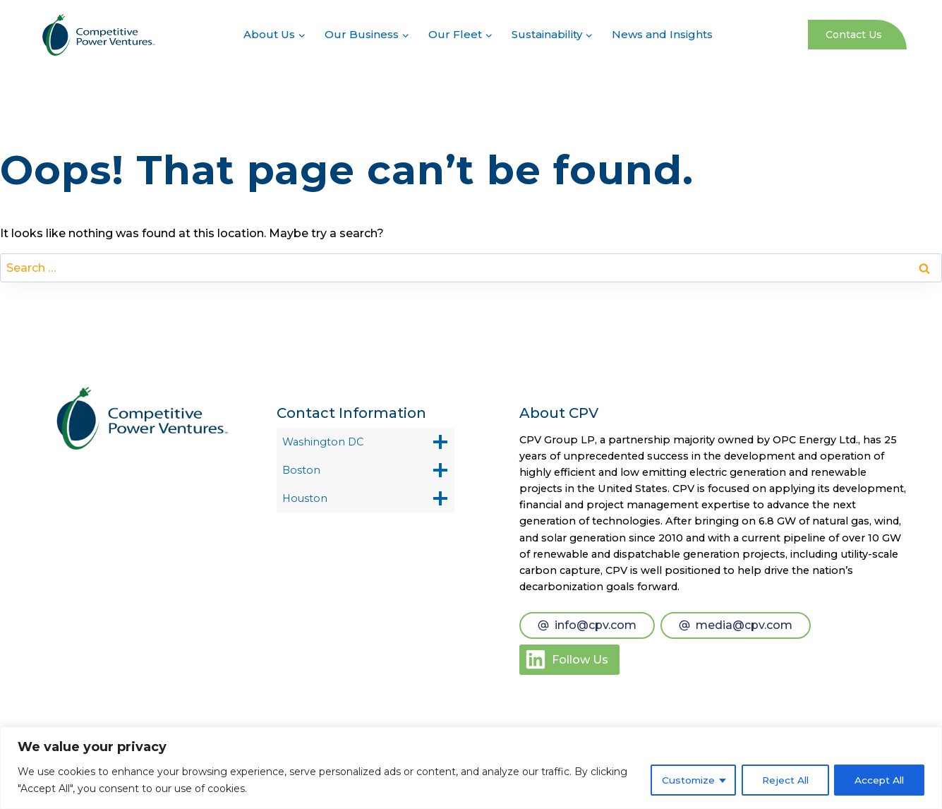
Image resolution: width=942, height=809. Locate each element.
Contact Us (854, 34)
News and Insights (662, 34)
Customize (683, 780)
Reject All (781, 780)
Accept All (878, 780)
